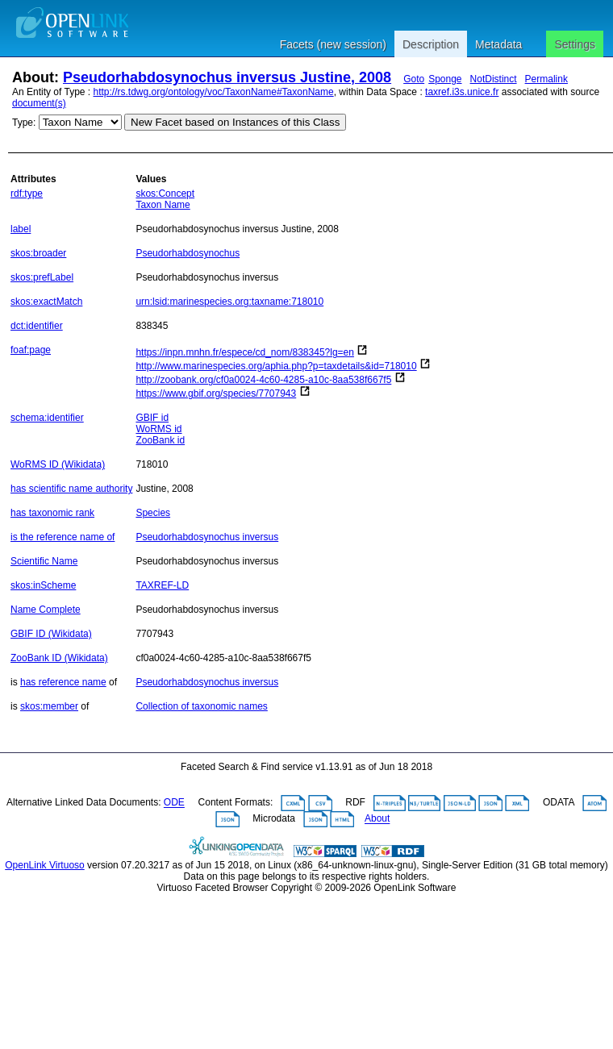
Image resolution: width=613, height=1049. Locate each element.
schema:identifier (47, 417)
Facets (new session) (333, 44)
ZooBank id (160, 440)
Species (153, 512)
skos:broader (38, 253)
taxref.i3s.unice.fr (461, 92)
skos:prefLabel (41, 277)
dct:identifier (36, 325)
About (377, 819)
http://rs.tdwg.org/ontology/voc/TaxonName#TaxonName (214, 92)
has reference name (63, 682)
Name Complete (45, 609)
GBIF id (152, 417)
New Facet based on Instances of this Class (235, 122)
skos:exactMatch (46, 301)
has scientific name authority (71, 488)
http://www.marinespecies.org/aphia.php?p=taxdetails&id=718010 (276, 366)
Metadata (498, 44)
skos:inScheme (43, 585)
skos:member (49, 706)
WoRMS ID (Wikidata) (57, 464)
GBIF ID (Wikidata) (51, 633)
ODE (174, 803)
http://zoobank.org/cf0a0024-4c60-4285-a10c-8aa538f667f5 (263, 379)
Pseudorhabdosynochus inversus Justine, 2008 (227, 77)
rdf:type (26, 193)
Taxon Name (163, 204)
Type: (23, 122)
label (20, 229)
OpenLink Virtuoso (45, 865)
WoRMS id (158, 429)
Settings (574, 44)
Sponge (444, 79)
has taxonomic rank (52, 512)
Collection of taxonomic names (201, 706)
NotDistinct (493, 79)
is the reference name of (62, 537)
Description (430, 44)
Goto (413, 79)
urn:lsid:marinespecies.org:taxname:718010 (229, 301)
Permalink (546, 79)
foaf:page (30, 350)
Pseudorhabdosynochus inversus (207, 537)
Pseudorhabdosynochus (188, 253)
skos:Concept (165, 193)
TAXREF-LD (162, 585)
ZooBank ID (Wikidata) (59, 658)
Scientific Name (43, 561)
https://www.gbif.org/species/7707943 (216, 393)
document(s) (39, 103)
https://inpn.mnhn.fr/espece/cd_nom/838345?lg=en (245, 352)
